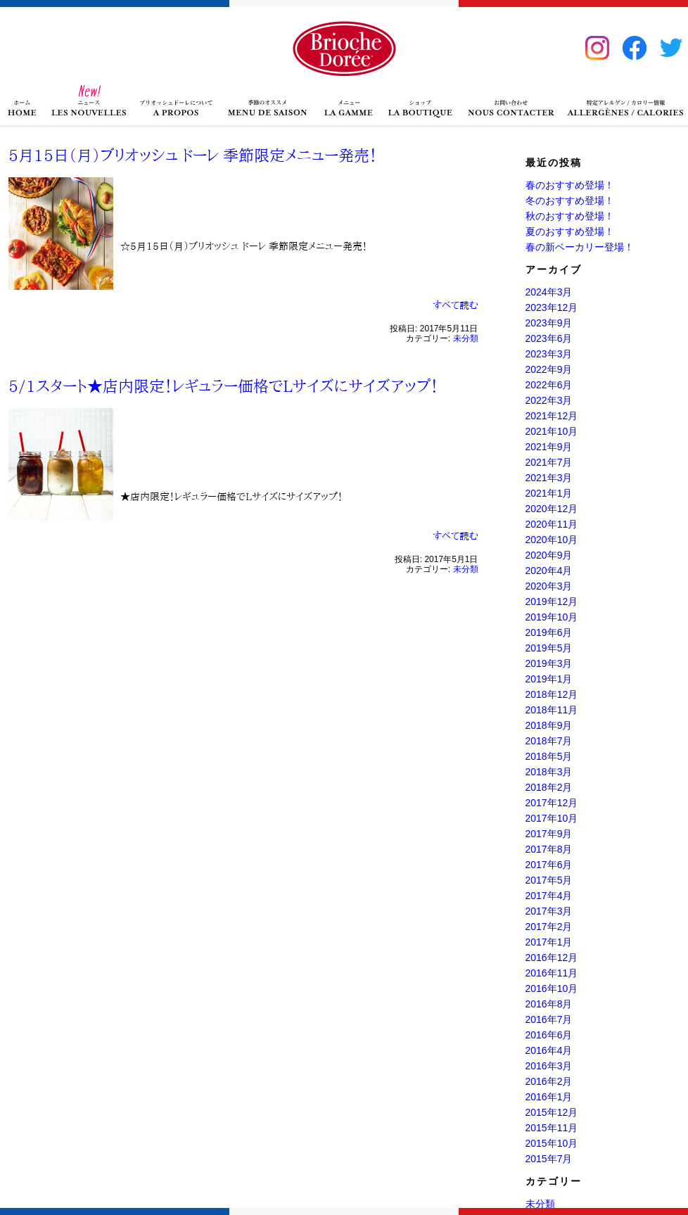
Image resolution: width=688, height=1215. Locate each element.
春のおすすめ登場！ (569, 185)
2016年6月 (549, 1035)
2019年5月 (549, 648)
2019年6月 (549, 632)
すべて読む (455, 305)
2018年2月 (549, 787)
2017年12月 (551, 802)
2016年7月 (549, 1019)
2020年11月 (551, 524)
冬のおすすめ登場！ (569, 200)
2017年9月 (549, 833)
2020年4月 (549, 570)
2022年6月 (549, 384)
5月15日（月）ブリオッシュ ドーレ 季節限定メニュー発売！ (192, 155)
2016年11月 (551, 973)
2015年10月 (551, 1143)
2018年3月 (549, 771)
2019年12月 (551, 601)
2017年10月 (551, 818)
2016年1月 (549, 1096)
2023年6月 (549, 338)
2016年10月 (551, 988)
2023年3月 (549, 354)
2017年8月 (549, 849)
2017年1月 (549, 942)
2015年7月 (549, 1158)
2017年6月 (549, 864)
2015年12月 (551, 1112)
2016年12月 (551, 957)
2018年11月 (551, 709)
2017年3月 (549, 911)
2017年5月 (549, 880)
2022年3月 (549, 400)
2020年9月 (549, 555)
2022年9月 (549, 369)
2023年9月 (549, 323)
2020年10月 (551, 539)
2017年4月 (549, 895)
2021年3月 (549, 477)
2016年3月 (549, 1065)
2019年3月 (549, 663)
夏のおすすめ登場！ (569, 231)
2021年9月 (549, 446)
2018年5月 (549, 756)
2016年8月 (549, 1004)
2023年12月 (551, 307)
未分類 (465, 338)
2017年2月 (549, 926)
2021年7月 (549, 462)
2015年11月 (551, 1127)
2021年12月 (551, 415)
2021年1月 (549, 493)
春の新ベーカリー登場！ (579, 247)
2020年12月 (551, 508)
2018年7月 (549, 740)
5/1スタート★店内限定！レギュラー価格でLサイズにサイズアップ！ (223, 386)
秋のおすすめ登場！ (569, 216)
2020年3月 (549, 586)
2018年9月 (549, 725)
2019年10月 (551, 617)
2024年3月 (549, 292)
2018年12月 (551, 694)
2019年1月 (549, 679)
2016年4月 (549, 1050)
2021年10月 (551, 431)
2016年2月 (549, 1081)
